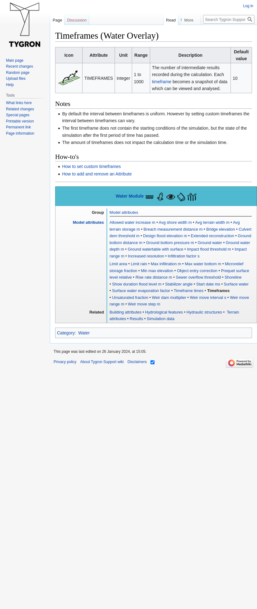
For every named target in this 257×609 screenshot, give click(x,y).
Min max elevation (157, 270)
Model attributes (124, 212)
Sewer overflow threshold (198, 277)
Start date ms (208, 284)
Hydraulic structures (204, 312)
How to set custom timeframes (91, 166)
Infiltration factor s (184, 256)
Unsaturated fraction (130, 297)
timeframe (161, 81)
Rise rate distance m (154, 277)
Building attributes (126, 312)
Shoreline (233, 277)
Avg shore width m (175, 222)
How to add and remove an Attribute (96, 173)
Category (66, 332)
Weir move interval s (208, 297)
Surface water (236, 284)
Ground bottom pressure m (170, 242)
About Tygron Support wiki (102, 362)
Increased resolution (146, 256)
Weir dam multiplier (169, 297)
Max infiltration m (166, 263)
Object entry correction (197, 270)
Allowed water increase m (132, 222)
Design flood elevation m (165, 235)
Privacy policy (65, 362)
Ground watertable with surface (155, 249)
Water (84, 332)
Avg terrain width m (212, 222)
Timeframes (218, 290)
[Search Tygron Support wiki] (229, 19)
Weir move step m (144, 304)
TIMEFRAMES (98, 78)
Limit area (118, 263)
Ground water (210, 242)
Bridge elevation (220, 229)
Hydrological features (164, 312)
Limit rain (139, 263)
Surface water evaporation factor (141, 290)
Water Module (130, 196)
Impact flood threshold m (209, 249)
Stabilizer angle (179, 284)
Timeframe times (189, 290)
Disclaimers (137, 362)
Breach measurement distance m (173, 229)
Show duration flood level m (137, 284)
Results (136, 318)
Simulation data (160, 318)
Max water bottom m (203, 263)
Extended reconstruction (212, 235)
